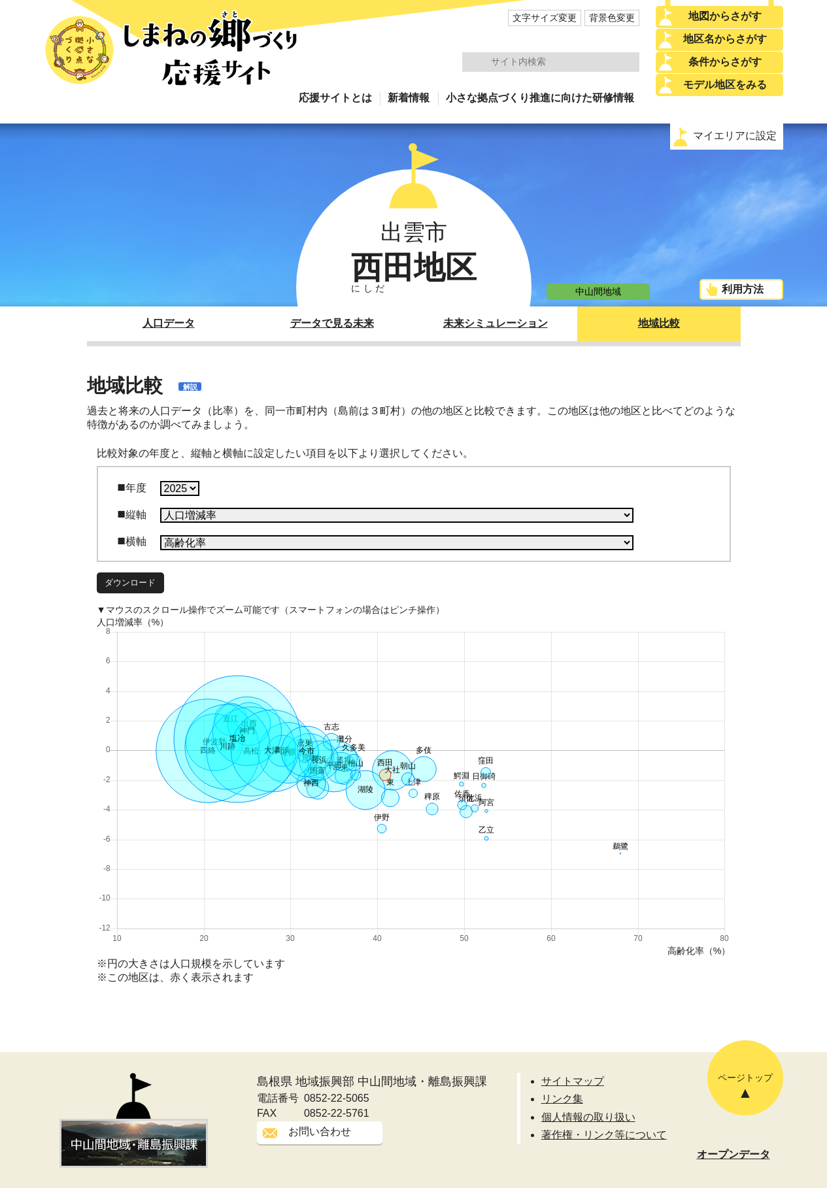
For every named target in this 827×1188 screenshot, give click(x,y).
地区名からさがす (725, 38)
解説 (190, 387)
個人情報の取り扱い (588, 1117)
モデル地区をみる (725, 84)
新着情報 (409, 97)
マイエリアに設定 (735, 135)
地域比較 (659, 323)
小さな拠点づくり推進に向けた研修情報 (540, 97)
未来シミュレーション (495, 323)
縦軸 (136, 514)
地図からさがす (725, 16)
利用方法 (743, 289)
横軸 (136, 541)
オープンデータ (733, 1154)
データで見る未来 (332, 323)
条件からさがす (725, 61)
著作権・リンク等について (604, 1134)
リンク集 (562, 1098)
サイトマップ (572, 1081)
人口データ (169, 323)
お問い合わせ (319, 1131)
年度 (136, 487)
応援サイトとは (335, 97)
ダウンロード (130, 582)
